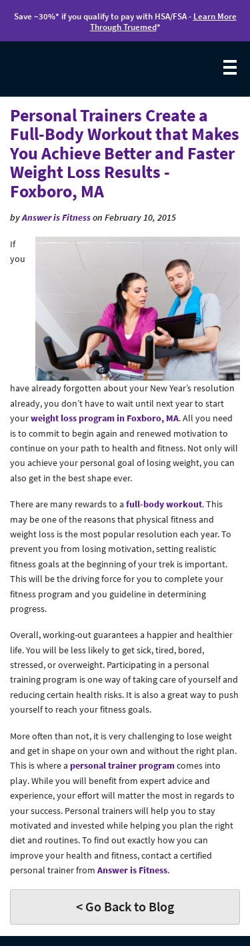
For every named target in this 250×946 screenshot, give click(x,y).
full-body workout (164, 504)
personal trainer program (122, 765)
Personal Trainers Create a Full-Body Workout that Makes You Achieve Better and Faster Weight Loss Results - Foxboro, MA (124, 153)
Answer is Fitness (56, 217)
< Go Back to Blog (125, 906)
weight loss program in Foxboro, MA (105, 418)
